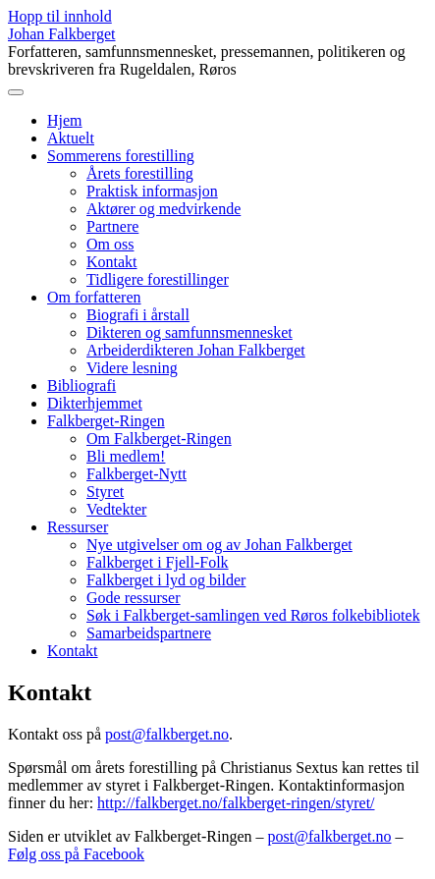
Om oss (110, 244)
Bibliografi (81, 385)
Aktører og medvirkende (163, 208)
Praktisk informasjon (152, 191)
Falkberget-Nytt (136, 474)
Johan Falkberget (61, 34)
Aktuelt (70, 138)
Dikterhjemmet (94, 403)
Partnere (112, 226)
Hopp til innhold (60, 16)
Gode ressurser (133, 597)
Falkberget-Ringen (106, 420)
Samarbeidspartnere (148, 633)
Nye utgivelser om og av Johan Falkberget (219, 544)
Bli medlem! (125, 456)
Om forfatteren (94, 297)
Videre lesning (132, 367)
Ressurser (77, 527)
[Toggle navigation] (16, 92)
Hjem (64, 120)
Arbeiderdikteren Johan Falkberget (195, 350)
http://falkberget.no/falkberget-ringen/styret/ (235, 803)
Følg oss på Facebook (76, 854)
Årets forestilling (139, 173)
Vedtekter (116, 509)
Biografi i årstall (138, 314)
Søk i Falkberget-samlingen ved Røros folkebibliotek (253, 615)
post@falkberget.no (167, 734)
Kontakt (111, 261)
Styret (105, 491)
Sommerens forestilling (120, 155)
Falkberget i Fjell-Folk (157, 562)
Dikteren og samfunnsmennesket (189, 332)
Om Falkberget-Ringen (159, 438)
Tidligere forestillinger (157, 279)
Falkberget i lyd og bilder (165, 580)
